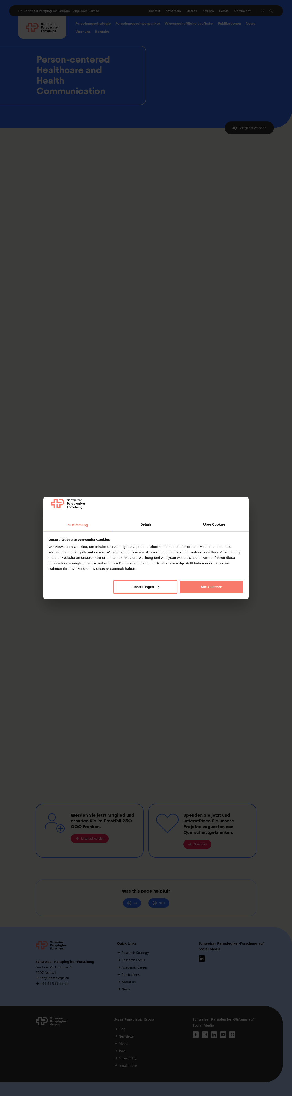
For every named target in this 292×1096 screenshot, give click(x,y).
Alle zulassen (211, 587)
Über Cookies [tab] (214, 524)
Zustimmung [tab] (77, 525)
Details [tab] (146, 524)
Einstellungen (145, 587)
